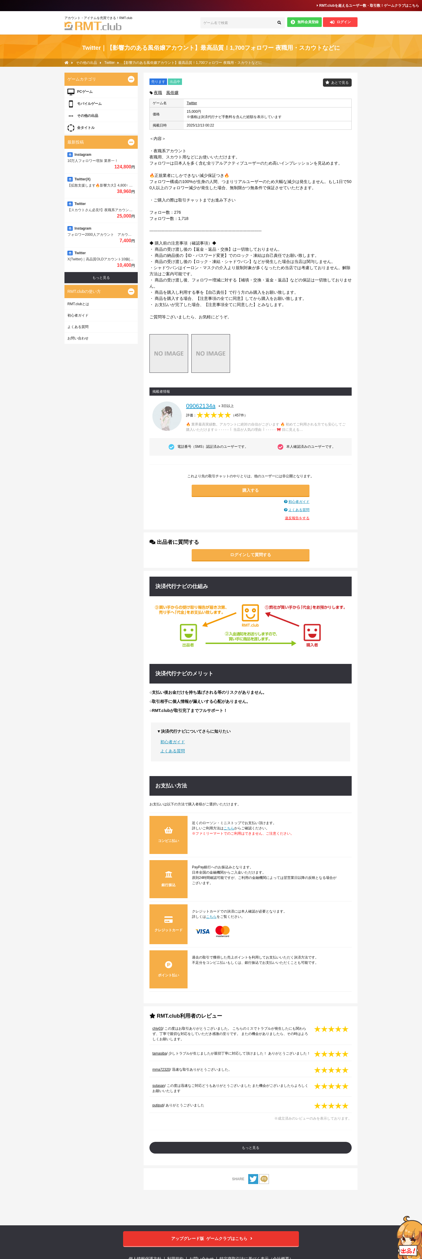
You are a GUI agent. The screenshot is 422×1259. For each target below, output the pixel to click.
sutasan (158, 1086)
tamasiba (159, 1053)
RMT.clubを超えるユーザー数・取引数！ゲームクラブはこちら (368, 6)
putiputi (158, 1105)
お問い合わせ (78, 338)
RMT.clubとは (78, 304)
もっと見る (250, 1148)
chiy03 (157, 1028)
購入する (250, 490)
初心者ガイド (298, 502)
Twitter (192, 103)
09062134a (200, 406)
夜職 (158, 92)
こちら (229, 828)
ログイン (340, 22)
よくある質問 (298, 510)
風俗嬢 (172, 92)
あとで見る (340, 83)
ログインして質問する (250, 554)
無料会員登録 (305, 22)
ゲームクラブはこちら (211, 1238)
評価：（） (217, 415)
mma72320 (161, 1069)
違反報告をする (297, 518)
